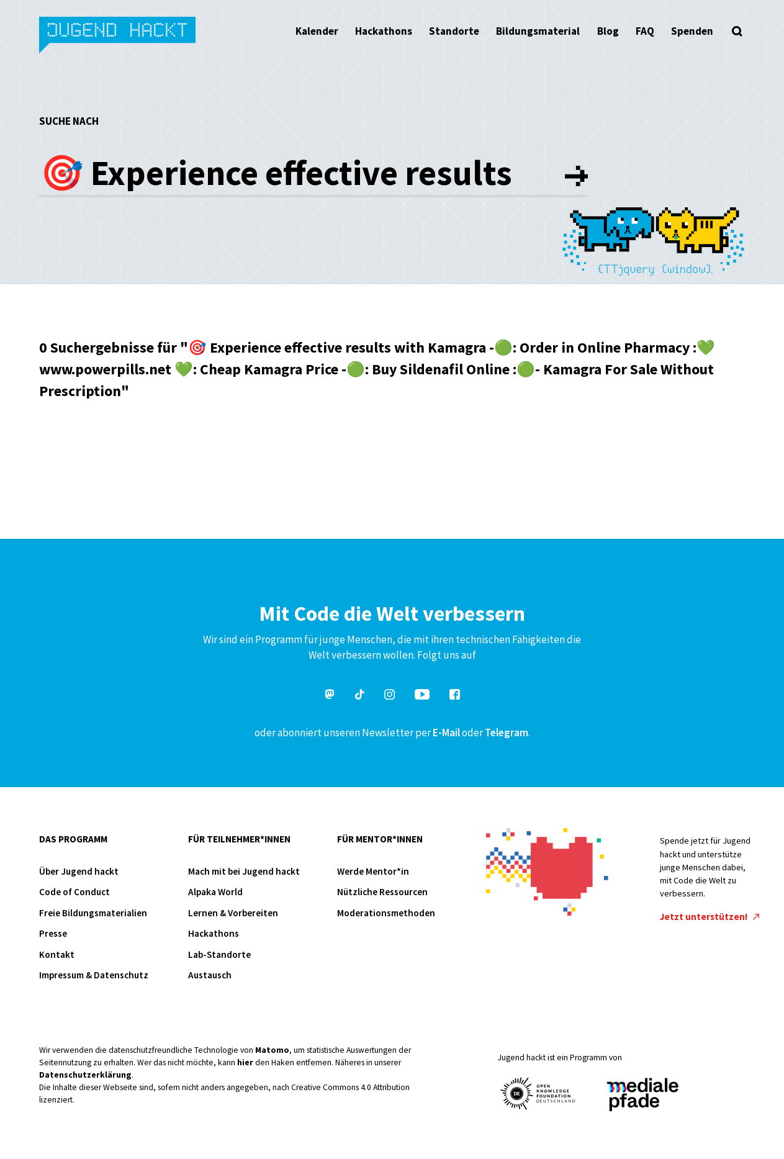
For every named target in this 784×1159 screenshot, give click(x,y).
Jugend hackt (118, 36)
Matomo (272, 1050)
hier (245, 1062)
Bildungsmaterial (538, 31)
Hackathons (383, 31)
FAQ (645, 31)
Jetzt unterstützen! (709, 916)
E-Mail (446, 732)
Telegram (506, 732)
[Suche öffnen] (737, 31)
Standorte (454, 31)
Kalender (316, 31)
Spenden (692, 31)
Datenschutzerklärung (85, 1075)
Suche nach (69, 121)
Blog (608, 31)
